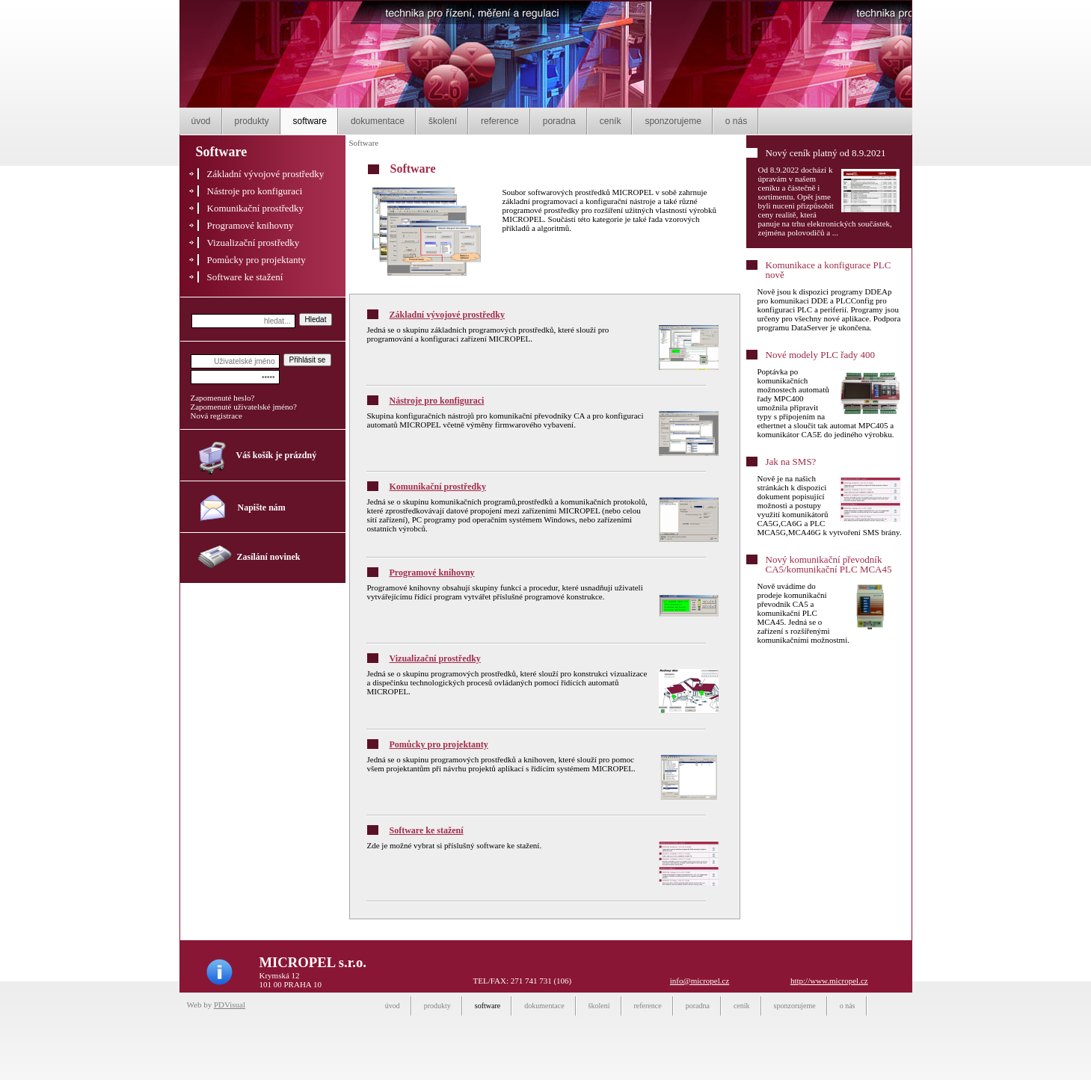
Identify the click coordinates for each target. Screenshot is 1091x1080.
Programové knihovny (432, 572)
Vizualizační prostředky (435, 658)
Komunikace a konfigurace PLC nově (828, 269)
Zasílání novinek (269, 557)
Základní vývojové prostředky (447, 314)
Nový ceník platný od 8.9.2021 (826, 152)
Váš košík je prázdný (276, 455)
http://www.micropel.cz (829, 980)
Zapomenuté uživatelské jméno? (244, 406)
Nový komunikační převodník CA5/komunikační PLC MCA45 (829, 564)
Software (364, 142)
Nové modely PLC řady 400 (821, 354)
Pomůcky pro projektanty (439, 744)
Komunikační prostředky (438, 486)
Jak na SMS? (791, 461)
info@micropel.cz (699, 980)
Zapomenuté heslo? (223, 397)
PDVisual (229, 1004)
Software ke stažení (427, 830)
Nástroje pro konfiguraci (437, 400)
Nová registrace (216, 415)
